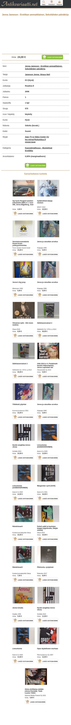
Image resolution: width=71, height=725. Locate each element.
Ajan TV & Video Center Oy (37, 137)
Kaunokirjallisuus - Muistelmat (38, 148)
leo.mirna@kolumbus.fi (35, 139)
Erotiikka (29, 151)
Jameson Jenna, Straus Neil (37, 74)
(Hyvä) (31, 80)
